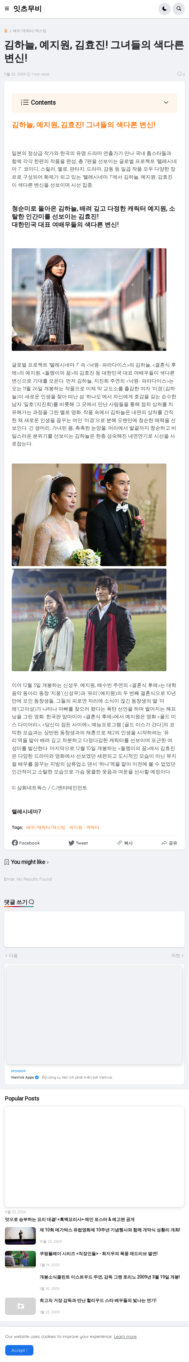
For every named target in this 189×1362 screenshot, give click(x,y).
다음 (13, 955)
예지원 (75, 827)
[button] (9, 9)
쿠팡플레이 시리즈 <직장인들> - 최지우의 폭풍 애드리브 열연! (98, 1253)
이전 (175, 955)
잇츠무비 (27, 9)
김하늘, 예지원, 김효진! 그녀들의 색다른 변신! (83, 125)
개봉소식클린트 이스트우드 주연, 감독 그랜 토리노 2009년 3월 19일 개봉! (110, 1277)
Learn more (125, 1336)
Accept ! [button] (19, 1350)
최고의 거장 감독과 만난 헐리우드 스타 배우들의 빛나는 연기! (98, 1300)
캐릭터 (92, 827)
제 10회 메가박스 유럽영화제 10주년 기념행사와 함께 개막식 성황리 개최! (110, 1229)
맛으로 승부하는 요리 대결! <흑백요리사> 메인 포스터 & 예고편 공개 (70, 1219)
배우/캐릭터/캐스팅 (29, 31)
